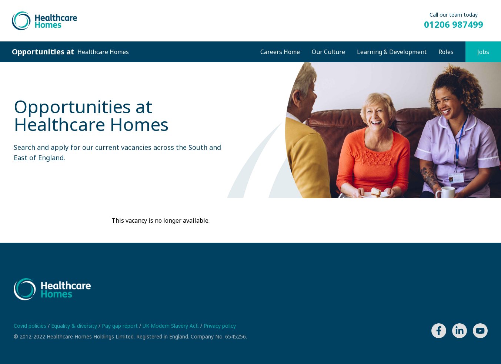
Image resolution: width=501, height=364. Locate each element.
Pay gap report (120, 325)
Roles (446, 52)
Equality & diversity (74, 325)
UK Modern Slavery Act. (171, 325)
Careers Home (280, 52)
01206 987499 (453, 24)
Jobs (483, 52)
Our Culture (328, 52)
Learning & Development (392, 52)
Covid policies (31, 325)
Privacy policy (220, 325)
